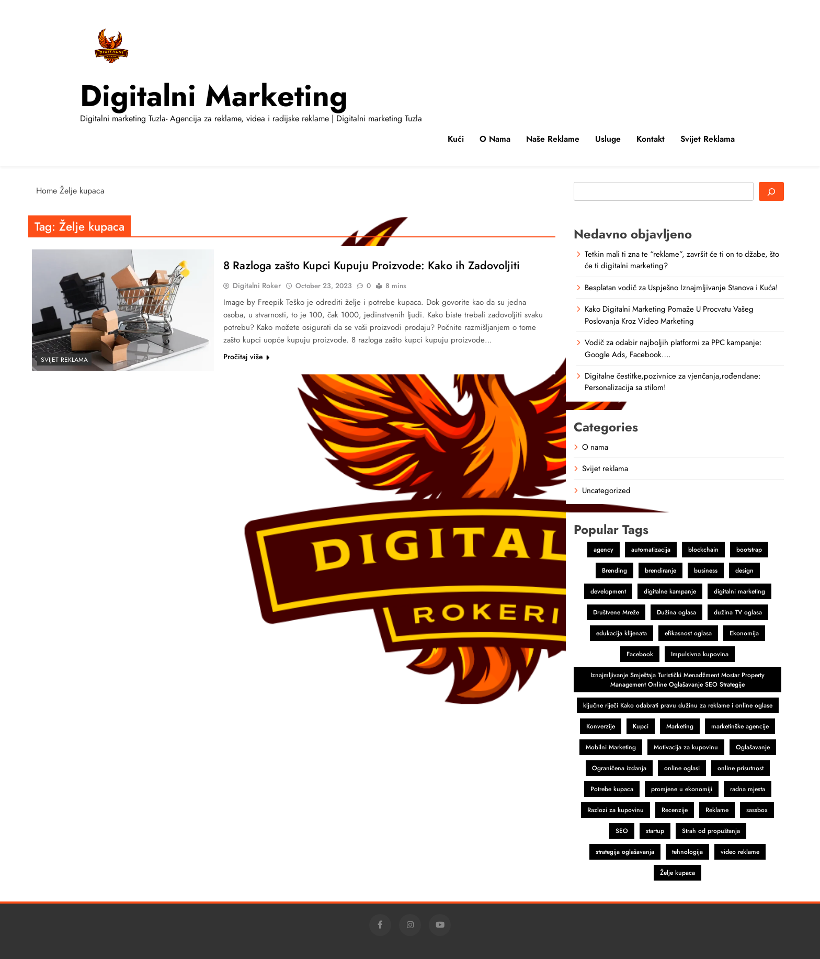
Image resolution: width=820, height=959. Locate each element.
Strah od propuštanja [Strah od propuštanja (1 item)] (711, 831)
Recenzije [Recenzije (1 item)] (675, 810)
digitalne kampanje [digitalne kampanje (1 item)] (670, 591)
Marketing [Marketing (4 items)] (679, 726)
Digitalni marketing (214, 95)
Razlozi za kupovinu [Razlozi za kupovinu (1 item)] (615, 810)
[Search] (771, 191)
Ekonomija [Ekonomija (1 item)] (744, 633)
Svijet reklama (707, 139)
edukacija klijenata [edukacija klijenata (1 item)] (621, 633)
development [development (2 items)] (608, 591)
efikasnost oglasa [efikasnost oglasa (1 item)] (688, 633)
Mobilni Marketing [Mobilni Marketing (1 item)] (611, 747)
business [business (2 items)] (706, 570)
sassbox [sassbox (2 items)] (757, 810)
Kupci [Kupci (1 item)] (640, 726)
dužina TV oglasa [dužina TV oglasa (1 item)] (738, 612)
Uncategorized (606, 490)
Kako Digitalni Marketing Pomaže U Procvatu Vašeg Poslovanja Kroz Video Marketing (669, 314)
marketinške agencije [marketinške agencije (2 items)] (740, 726)
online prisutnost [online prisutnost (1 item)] (741, 768)
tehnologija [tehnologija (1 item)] (687, 852)
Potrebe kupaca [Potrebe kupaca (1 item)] (611, 789)
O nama (495, 139)
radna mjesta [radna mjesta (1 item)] (747, 789)
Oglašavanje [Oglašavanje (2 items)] (753, 747)
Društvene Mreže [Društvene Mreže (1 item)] (616, 612)
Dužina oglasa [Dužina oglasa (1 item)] (676, 612)
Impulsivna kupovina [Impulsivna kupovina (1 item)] (699, 654)
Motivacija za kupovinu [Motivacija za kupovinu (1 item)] (686, 747)
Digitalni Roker (257, 285)
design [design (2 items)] (744, 570)
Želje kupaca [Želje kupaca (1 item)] (677, 872)
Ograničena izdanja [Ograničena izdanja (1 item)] (619, 768)
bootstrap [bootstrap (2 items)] (749, 549)
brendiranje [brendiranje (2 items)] (660, 570)
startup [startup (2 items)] (655, 831)
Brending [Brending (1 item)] (614, 570)
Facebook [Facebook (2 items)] (640, 654)
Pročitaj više (246, 356)
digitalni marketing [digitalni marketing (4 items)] (739, 591)
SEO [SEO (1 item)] (622, 831)
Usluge (608, 139)
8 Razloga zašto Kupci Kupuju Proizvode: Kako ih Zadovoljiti (376, 265)
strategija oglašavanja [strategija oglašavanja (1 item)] (625, 852)
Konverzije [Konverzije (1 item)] (600, 726)
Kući (456, 139)
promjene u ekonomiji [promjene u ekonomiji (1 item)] (681, 789)
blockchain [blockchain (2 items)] (703, 549)
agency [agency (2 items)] (603, 549)
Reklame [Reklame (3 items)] (716, 810)
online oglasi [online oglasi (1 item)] (682, 768)
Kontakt (650, 139)
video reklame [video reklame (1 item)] (740, 852)
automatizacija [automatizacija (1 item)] (650, 549)
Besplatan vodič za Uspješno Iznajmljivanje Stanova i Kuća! (681, 287)
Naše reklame (552, 139)
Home (46, 191)
